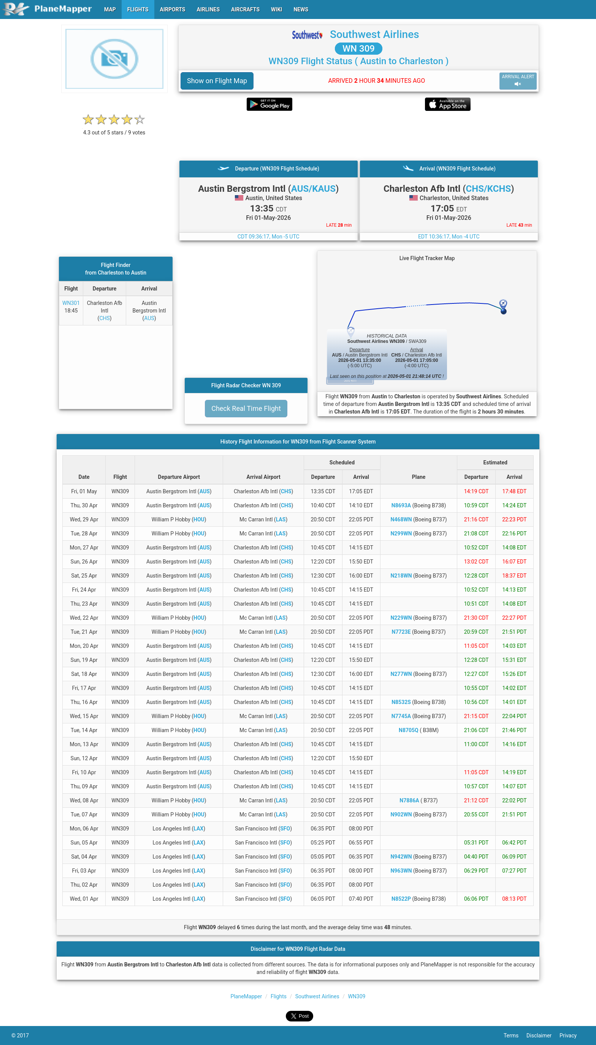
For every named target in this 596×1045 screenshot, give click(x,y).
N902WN (401, 814)
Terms (515, 1035)
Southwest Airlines (374, 34)
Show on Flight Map (217, 81)
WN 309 (358, 48)
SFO (285, 829)
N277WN (401, 674)
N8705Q (408, 730)
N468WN (401, 519)
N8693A (401, 505)
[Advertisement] (358, 135)
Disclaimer (543, 1035)
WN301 (71, 303)
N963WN (401, 871)
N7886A (409, 800)
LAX (198, 829)
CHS (104, 318)
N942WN (401, 857)
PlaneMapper (246, 996)
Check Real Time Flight (246, 408)
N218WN (401, 576)
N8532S (401, 702)
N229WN (401, 618)
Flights (279, 996)
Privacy (572, 1035)
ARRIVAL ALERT (518, 80)
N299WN (401, 533)
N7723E (401, 632)
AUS (149, 318)
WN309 (356, 996)
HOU (198, 519)
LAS (281, 519)
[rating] (114, 128)
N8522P (401, 899)
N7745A (401, 716)
